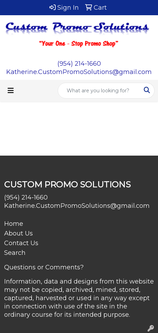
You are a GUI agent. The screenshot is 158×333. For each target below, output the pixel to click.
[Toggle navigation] (10, 90)
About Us (18, 233)
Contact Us (21, 243)
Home (13, 224)
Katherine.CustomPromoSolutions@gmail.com (79, 72)
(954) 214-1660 (79, 63)
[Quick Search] (99, 91)
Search (15, 253)
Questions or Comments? (44, 267)
